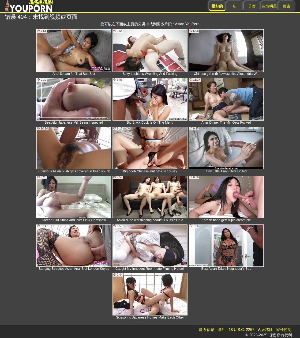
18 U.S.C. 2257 (241, 330)
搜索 (286, 6)
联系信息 (206, 330)
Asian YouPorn (187, 24)
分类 (252, 6)
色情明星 (269, 6)
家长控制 (283, 330)
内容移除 (265, 330)
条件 (221, 330)
